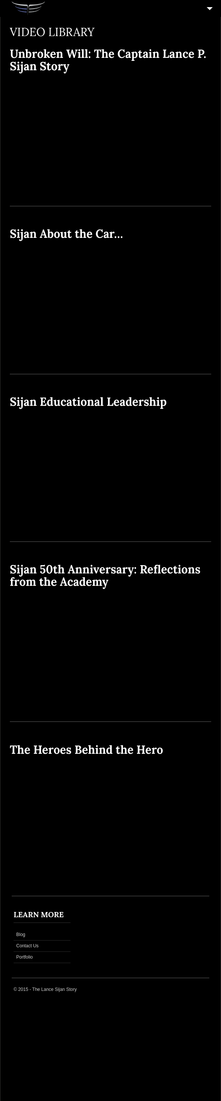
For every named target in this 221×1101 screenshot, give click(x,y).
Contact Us (27, 945)
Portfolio (24, 957)
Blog (20, 934)
